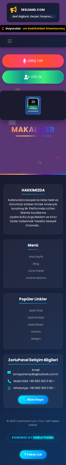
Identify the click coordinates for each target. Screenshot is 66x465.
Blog (36, 264)
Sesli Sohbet (36, 318)
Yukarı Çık (33, 454)
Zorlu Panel (36, 271)
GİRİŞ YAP (33, 60)
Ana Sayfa (36, 257)
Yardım (36, 332)
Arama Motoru (36, 278)
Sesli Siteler (36, 325)
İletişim (36, 339)
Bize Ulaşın (33, 400)
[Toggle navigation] (10, 41)
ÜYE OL (33, 76)
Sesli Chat (36, 310)
